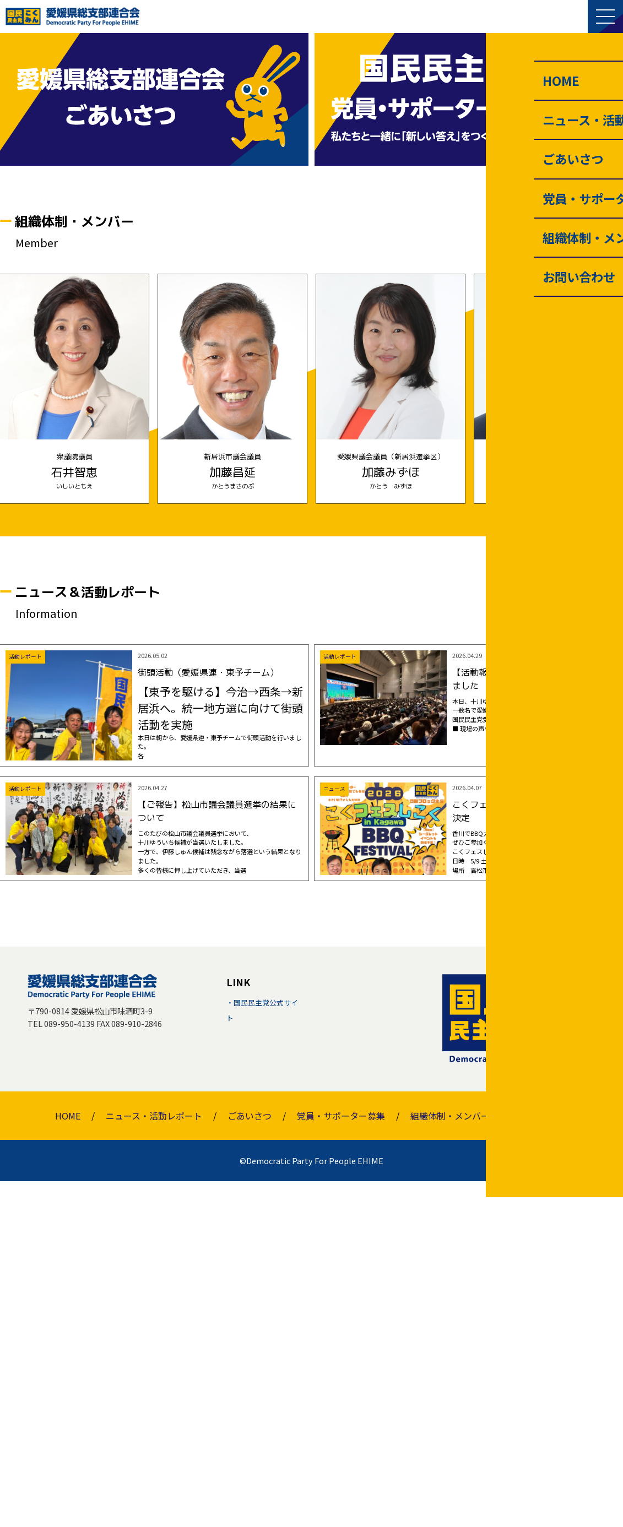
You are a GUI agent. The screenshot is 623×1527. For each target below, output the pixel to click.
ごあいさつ (249, 1461)
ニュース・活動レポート (154, 1461)
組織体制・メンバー (450, 1461)
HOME (67, 1461)
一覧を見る (575, 569)
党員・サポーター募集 (341, 1461)
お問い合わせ (541, 1461)
